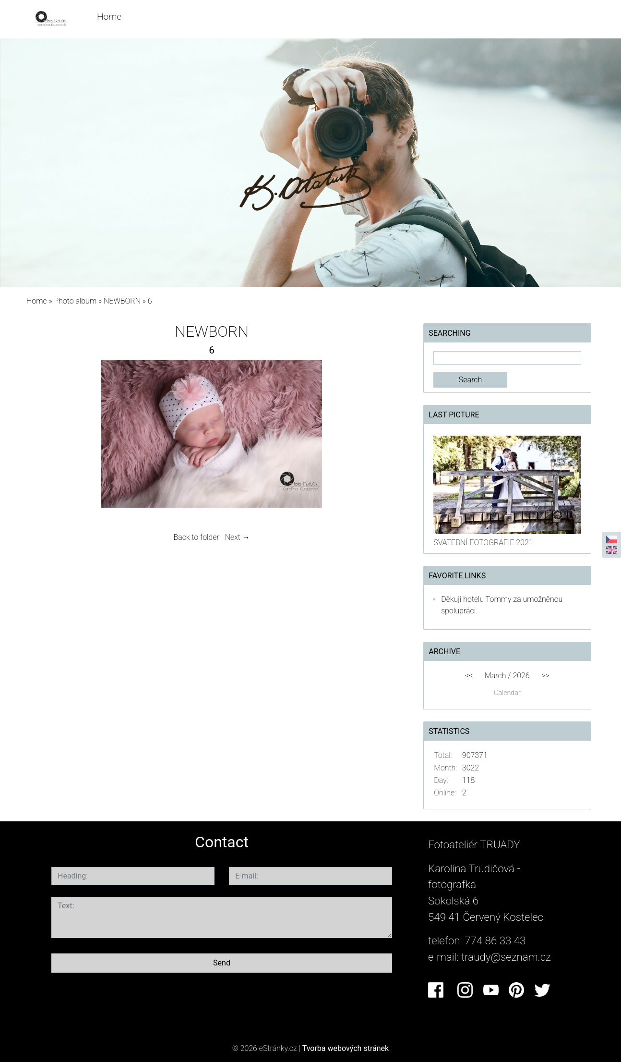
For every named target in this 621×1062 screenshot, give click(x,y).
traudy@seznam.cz (506, 957)
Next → (237, 537)
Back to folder (196, 537)
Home (109, 16)
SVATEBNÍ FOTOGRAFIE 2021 (483, 542)
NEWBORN (123, 300)
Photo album (75, 300)
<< (469, 675)
